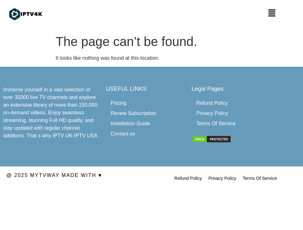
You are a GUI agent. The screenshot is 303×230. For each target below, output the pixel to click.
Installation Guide (130, 123)
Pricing (118, 103)
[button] (272, 13)
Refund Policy (212, 103)
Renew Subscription (133, 113)
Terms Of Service (216, 123)
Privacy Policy (212, 113)
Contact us (123, 133)
